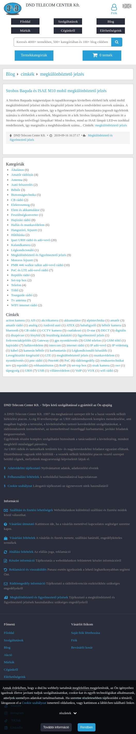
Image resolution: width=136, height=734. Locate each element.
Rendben (86, 727)
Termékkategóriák (34, 55)
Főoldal (25, 21)
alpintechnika (95, 320)
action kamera (15, 320)
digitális (120, 330)
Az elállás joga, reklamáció (37, 552)
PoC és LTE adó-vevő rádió (29, 270)
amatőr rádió (14, 325)
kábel (14, 350)
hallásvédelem (33, 345)
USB (41, 370)
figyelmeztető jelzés (90, 335)
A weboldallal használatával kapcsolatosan (50, 477)
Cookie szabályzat (34, 703)
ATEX (70, 325)
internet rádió (76, 345)
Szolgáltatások (68, 21)
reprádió (22, 365)
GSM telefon (92, 340)
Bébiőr (15, 190)
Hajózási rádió (20, 220)
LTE (48, 355)
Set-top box (19, 280)
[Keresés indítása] (116, 42)
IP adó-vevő (98, 345)
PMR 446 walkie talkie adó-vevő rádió (37, 265)
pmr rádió (36, 360)
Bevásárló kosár (82, 647)
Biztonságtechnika (23, 195)
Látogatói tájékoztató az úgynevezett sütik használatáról (56, 486)
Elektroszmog (20, 205)
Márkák (25, 30)
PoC (67, 360)
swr (117, 365)
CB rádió (17, 200)
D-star (91, 330)
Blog (110, 21)
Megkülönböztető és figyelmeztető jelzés (38, 255)
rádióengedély (85, 360)
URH (28, 370)
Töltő (14, 290)
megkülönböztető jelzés (111, 125)
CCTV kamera (52, 330)
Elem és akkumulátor (25, 210)
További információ (56, 727)
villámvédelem (60, 370)
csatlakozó (74, 330)
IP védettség (120, 345)
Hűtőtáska (18, 235)
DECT (105, 330)
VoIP (78, 370)
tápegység (12, 370)
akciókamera (49, 320)
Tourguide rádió (22, 295)
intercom (55, 345)
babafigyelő (88, 325)
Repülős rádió (20, 275)
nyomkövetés (15, 360)
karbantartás (58, 350)
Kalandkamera (21, 245)
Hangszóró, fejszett (24, 230)
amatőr (114, 320)
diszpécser (18, 335)
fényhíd (35, 335)
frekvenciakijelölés (18, 340)
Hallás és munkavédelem (28, 225)
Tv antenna (18, 300)
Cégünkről (68, 30)
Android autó (52, 325)
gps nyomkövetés (66, 340)
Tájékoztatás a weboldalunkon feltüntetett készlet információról (62, 560)
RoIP (62, 365)
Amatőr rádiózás (22, 175)
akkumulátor (72, 320)
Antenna (16, 180)
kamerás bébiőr (33, 350)
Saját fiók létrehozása (85, 633)
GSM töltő (114, 340)
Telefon (16, 285)
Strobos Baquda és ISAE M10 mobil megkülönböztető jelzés (56, 91)
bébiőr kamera (111, 325)
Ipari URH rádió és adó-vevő (30, 240)
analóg (33, 325)
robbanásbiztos (44, 365)
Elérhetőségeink (111, 30)
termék (103, 55)
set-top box (78, 365)
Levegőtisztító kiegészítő (22, 355)
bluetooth (12, 330)
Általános (17, 170)
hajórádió (12, 345)
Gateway (43, 340)
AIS (33, 320)
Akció (8, 655)
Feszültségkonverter (24, 215)
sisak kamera (101, 365)
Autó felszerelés (22, 185)
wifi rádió (106, 370)
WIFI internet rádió (24, 305)
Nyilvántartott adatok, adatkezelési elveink (51, 468)
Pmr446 (53, 360)
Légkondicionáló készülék (89, 350)
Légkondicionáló (22, 250)
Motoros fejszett (22, 260)
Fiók (74, 640)
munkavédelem (104, 355)
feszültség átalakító (59, 335)
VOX (90, 370)
